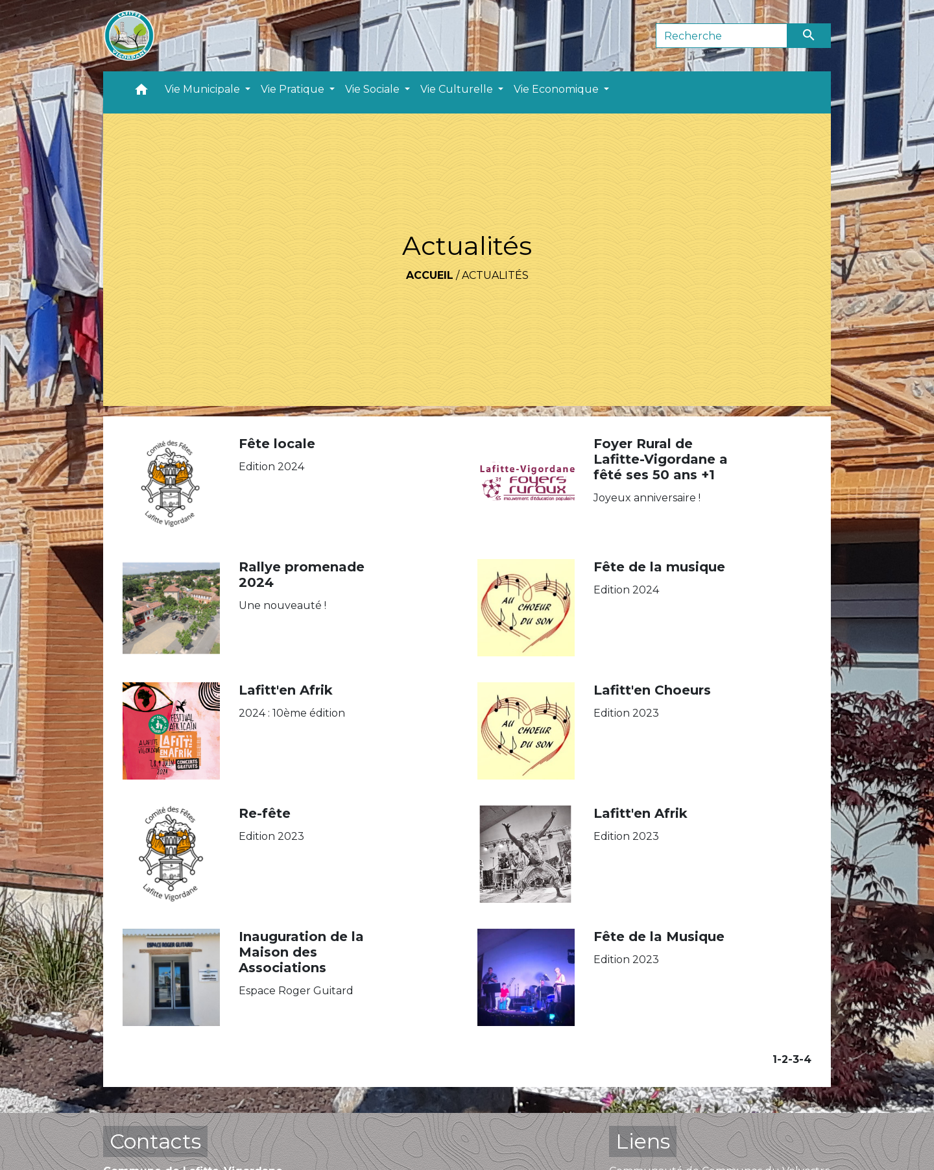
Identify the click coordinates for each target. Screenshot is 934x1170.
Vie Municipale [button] (204, 89)
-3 (793, 1059)
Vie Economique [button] (557, 89)
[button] (141, 92)
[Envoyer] (809, 35)
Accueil (429, 275)
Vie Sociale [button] (373, 89)
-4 (805, 1059)
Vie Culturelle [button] (458, 89)
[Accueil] (129, 35)
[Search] (721, 35)
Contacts (155, 1141)
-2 (782, 1059)
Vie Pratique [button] (294, 89)
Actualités (495, 275)
